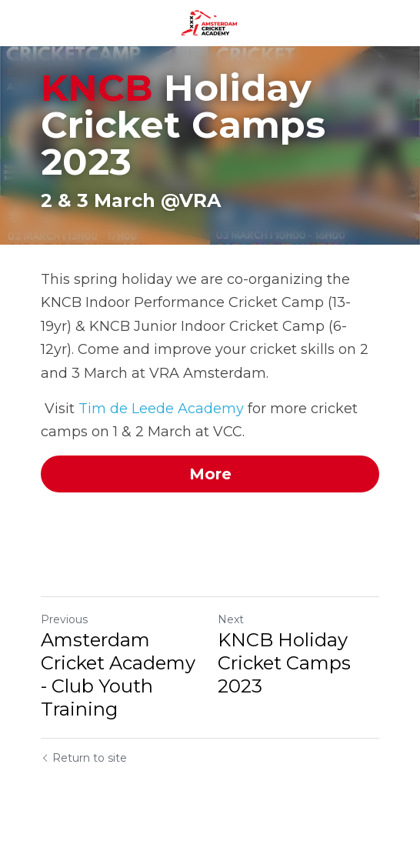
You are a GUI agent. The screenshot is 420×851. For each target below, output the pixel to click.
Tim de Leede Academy (161, 408)
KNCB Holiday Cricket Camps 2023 (284, 663)
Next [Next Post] (231, 619)
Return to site (84, 758)
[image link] (210, 21)
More (210, 474)
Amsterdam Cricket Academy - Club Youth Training (118, 674)
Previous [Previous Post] (64, 619)
